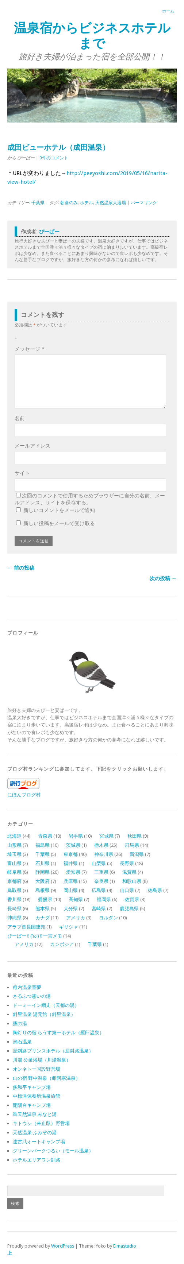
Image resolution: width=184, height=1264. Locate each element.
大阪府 (42, 881)
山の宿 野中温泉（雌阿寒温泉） (46, 1078)
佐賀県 (132, 899)
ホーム (168, 11)
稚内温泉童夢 (27, 987)
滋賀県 (129, 872)
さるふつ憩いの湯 (32, 996)
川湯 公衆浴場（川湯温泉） (42, 1060)
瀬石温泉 (22, 1041)
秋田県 (134, 836)
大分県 (71, 908)
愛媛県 (45, 899)
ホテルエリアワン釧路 (36, 1160)
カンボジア (62, 944)
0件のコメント (53, 157)
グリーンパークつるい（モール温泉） (53, 1151)
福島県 (42, 845)
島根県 (42, 890)
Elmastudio (124, 1246)
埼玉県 (14, 854)
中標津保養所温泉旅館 (36, 1096)
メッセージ (30, 349)
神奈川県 (103, 854)
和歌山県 (131, 881)
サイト (22, 473)
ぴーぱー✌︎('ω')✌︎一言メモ (34, 936)
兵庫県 (71, 881)
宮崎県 (99, 908)
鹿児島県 (129, 908)
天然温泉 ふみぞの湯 (35, 1132)
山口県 (127, 890)
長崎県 (14, 908)
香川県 (14, 899)
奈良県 (101, 881)
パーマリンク (144, 202)
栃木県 (101, 845)
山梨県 (99, 863)
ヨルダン (108, 917)
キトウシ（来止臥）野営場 (41, 1123)
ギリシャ (68, 927)
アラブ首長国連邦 (26, 927)
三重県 (101, 872)
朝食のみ (69, 202)
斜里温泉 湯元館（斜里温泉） (44, 1014)
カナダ (42, 917)
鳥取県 (14, 890)
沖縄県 (14, 917)
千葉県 (38, 202)
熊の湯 (20, 1023)
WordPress (62, 1246)
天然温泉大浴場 (110, 202)
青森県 (45, 836)
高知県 (76, 899)
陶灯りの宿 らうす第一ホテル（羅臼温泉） (58, 1032)
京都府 (14, 881)
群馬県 (132, 845)
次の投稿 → (163, 578)
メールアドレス (32, 446)
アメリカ (75, 917)
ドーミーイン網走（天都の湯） (46, 1005)
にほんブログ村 (24, 795)
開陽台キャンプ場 (32, 1105)
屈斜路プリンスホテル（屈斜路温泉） (53, 1051)
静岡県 (42, 872)
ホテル (86, 202)
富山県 (14, 863)
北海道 (14, 836)
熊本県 (42, 908)
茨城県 (73, 845)
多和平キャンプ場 (32, 1087)
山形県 (14, 845)
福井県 (71, 863)
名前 (20, 418)
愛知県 (73, 872)
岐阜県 (14, 872)
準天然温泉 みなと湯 (35, 1114)
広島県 (99, 890)
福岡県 (104, 899)
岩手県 (76, 836)
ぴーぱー (49, 231)
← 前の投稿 (20, 568)
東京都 (71, 854)
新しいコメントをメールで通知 (59, 510)
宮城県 (106, 836)
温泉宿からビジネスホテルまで (92, 35)
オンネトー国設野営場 (36, 1069)
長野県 (127, 863)
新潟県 (137, 854)
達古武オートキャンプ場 (39, 1141)
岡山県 (71, 890)
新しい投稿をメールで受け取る (59, 523)
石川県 (42, 863)
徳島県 (155, 890)
